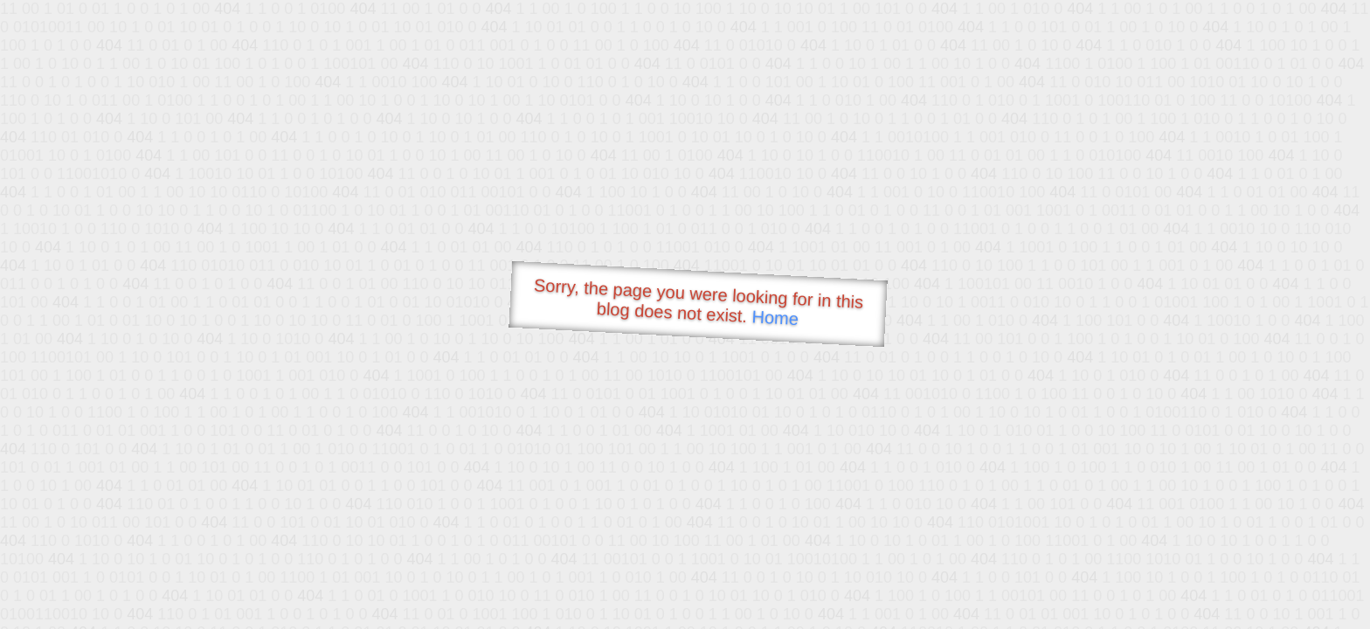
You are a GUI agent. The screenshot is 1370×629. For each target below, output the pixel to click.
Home (775, 317)
